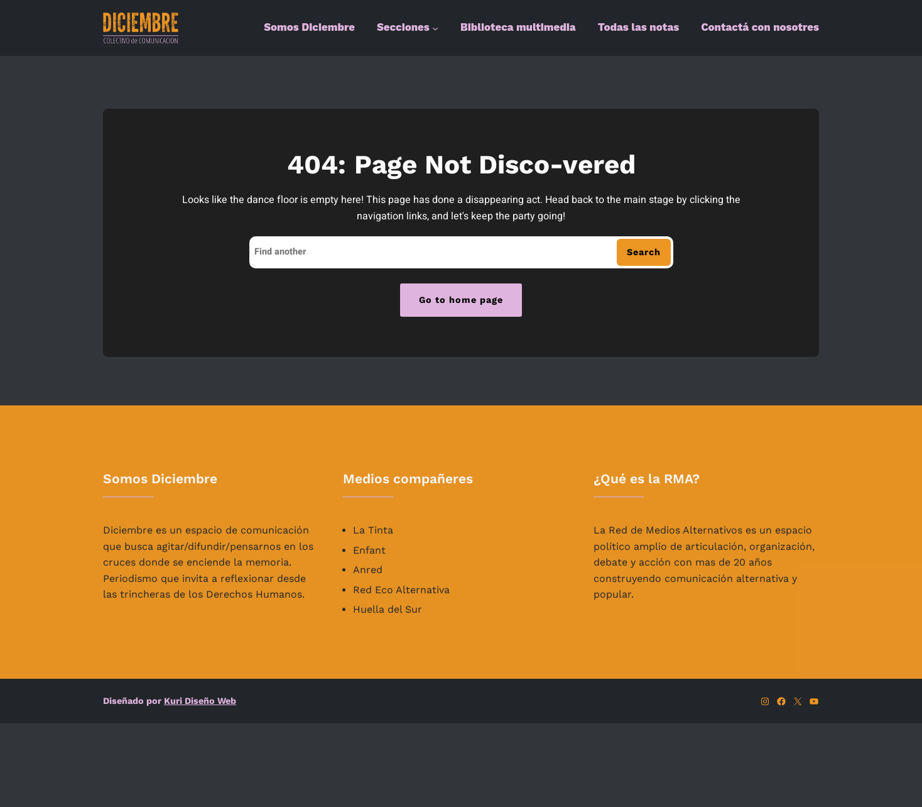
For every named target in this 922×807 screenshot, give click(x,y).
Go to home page (461, 300)
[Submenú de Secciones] (435, 28)
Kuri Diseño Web (200, 701)
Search (644, 252)
